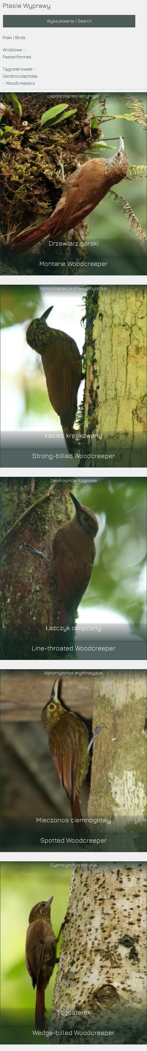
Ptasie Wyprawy (27, 5)
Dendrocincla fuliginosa (74, 480)
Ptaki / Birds (14, 37)
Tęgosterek (74, 1012)
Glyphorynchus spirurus (73, 864)
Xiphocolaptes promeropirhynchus (73, 288)
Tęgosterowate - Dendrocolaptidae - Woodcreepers (20, 75)
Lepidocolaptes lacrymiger (74, 95)
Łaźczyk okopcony (73, 627)
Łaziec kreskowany (73, 435)
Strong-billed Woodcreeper (73, 455)
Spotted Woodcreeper (73, 840)
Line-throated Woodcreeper (73, 648)
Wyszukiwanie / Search (69, 20)
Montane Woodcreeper (73, 263)
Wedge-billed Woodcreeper (73, 1032)
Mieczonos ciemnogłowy (73, 820)
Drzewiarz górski (74, 243)
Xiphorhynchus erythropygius (73, 672)
